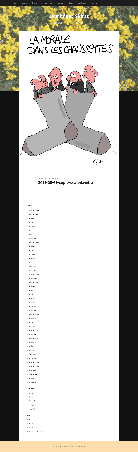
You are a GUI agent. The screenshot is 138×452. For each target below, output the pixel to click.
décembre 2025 (34, 210)
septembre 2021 (34, 338)
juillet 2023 (32, 290)
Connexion (32, 420)
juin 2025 (32, 222)
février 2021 (32, 354)
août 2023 (32, 286)
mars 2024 (32, 262)
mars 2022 (32, 326)
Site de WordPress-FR (36, 432)
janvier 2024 (33, 270)
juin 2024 (32, 250)
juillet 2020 (32, 382)
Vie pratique (48, 3)
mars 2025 (32, 230)
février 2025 (32, 234)
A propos (94, 3)
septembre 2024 (34, 242)
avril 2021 (32, 346)
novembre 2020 (34, 366)
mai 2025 (32, 226)
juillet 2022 (32, 318)
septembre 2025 (34, 214)
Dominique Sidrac (69, 16)
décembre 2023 (34, 274)
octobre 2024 (33, 238)
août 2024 (32, 246)
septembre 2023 (34, 282)
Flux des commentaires (36, 428)
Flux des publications (36, 424)
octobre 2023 (33, 278)
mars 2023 (32, 302)
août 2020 (32, 378)
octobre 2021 (33, 334)
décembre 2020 (34, 362)
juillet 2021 (32, 342)
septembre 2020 (34, 374)
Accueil (15, 3)
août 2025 (32, 218)
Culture (24, 3)
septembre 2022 (34, 314)
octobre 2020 (33, 370)
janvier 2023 (33, 306)
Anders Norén (80, 446)
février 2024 (33, 266)
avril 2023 (32, 298)
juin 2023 (32, 294)
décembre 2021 (34, 330)
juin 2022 (32, 322)
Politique (71, 3)
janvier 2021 (33, 358)
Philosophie (35, 3)
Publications (82, 3)
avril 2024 (32, 258)
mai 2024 (32, 254)
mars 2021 (32, 350)
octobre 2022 (33, 310)
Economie (60, 3)
